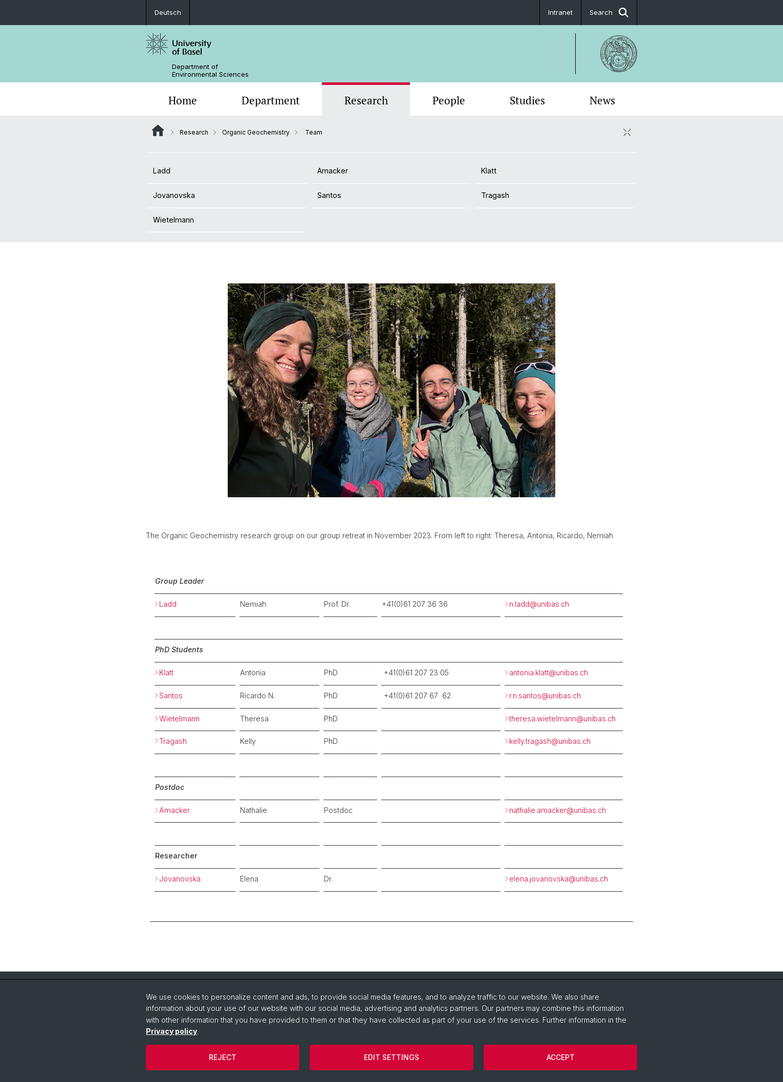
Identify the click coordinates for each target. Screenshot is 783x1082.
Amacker (332, 170)
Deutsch (168, 12)
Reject (222, 1057)
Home (182, 100)
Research (366, 100)
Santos (329, 195)
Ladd (161, 170)
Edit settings (391, 1057)
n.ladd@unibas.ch (539, 604)
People (448, 100)
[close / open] (627, 132)
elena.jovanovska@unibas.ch (558, 878)
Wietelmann (173, 219)
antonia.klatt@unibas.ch (553, 672)
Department (271, 100)
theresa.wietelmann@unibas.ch (562, 718)
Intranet (560, 12)
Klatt (488, 170)
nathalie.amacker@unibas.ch (557, 810)
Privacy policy (171, 1031)
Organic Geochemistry (256, 132)
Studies (527, 100)
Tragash (495, 195)
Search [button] (609, 12)
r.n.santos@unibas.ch (545, 695)
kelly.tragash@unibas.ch (550, 741)
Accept (561, 1057)
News (602, 100)
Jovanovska (174, 195)
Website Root (158, 130)
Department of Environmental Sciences (210, 70)
